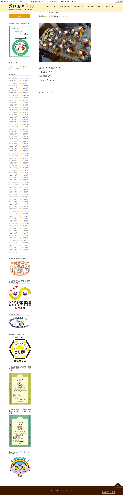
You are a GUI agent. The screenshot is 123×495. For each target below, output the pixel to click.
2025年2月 (13, 93)
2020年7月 (25, 158)
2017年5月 (13, 204)
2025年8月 (25, 86)
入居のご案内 (90, 6)
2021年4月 (13, 148)
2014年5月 (13, 248)
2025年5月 (13, 91)
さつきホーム (63, 16)
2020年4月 (13, 163)
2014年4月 (25, 248)
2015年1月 (13, 238)
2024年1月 (25, 107)
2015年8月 (25, 228)
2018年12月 (14, 182)
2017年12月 (14, 197)
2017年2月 (25, 206)
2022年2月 (13, 136)
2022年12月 (14, 124)
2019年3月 (25, 177)
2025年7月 (13, 88)
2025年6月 (25, 88)
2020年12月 (14, 153)
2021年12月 (14, 139)
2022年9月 (25, 127)
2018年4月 (13, 192)
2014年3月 (13, 250)
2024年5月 (25, 103)
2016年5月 (13, 219)
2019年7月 (25, 173)
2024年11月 (25, 95)
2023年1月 (25, 122)
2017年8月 (25, 199)
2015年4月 (25, 233)
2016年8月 (25, 214)
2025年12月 (25, 81)
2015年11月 (14, 226)
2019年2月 (13, 180)
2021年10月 (14, 141)
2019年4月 (13, 177)
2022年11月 (25, 124)
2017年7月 (13, 202)
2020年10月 (14, 156)
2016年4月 (25, 219)
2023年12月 (14, 110)
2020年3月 (25, 163)
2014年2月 (25, 250)
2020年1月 (25, 165)
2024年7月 (25, 100)
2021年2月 (13, 151)
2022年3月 (25, 134)
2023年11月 (25, 110)
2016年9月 (13, 214)
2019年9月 (25, 170)
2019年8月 (13, 173)
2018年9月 (25, 185)
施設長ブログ (110, 6)
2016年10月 (25, 211)
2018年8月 (13, 187)
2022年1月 (25, 136)
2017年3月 (13, 206)
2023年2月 (13, 122)
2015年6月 (25, 231)
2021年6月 (13, 146)
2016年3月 (13, 221)
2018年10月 (14, 185)
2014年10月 (25, 240)
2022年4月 (13, 134)
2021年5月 (25, 146)
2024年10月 (14, 98)
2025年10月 (25, 83)
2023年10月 (14, 112)
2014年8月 (25, 243)
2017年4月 (25, 204)
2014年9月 (13, 243)
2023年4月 (13, 120)
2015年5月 (13, 233)
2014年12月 (25, 238)
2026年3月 (13, 78)
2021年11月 (25, 139)
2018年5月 (25, 190)
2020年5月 (25, 161)
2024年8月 (13, 100)
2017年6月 (25, 202)
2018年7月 (25, 187)
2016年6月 (25, 216)
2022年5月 (25, 132)
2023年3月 (25, 120)
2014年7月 (13, 245)
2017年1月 (13, 209)
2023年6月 (13, 117)
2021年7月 (25, 144)
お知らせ (24, 66)
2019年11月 (25, 168)
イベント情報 (14, 69)
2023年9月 (25, 112)
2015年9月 (13, 228)
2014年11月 (14, 240)
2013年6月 (13, 252)
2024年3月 (25, 105)
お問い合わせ (56, 1)
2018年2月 (13, 194)
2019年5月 (25, 175)
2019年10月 (14, 170)
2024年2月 (13, 107)
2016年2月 (25, 221)
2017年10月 (25, 197)
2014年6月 (25, 245)
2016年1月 (13, 223)
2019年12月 (14, 168)
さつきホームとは (77, 6)
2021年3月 (25, 148)
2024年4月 (13, 105)
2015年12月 (25, 223)
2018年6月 (13, 190)
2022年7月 (25, 129)
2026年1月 (13, 81)
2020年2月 (13, 165)
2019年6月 (13, 175)
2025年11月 (14, 83)
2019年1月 (25, 180)
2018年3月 (25, 192)
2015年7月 (13, 231)
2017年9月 (13, 199)
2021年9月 (25, 141)
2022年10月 (14, 127)
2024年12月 (14, 95)
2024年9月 (25, 98)
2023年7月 (25, 115)
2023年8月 (13, 115)
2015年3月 (13, 235)
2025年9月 (13, 86)
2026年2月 (25, 78)
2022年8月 (13, 129)
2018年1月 (25, 194)
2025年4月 (25, 91)
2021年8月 (13, 144)
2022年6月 (13, 132)
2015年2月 (25, 235)
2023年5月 (25, 117)
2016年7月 (13, 216)
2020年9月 (25, 156)
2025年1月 (25, 93)
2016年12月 (25, 209)
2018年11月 (25, 182)
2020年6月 (13, 161)
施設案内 (100, 6)
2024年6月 (13, 103)
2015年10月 (25, 226)
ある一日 (49, 92)
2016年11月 (14, 211)
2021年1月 (25, 151)
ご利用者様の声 (64, 6)
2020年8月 (13, 158)
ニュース (54, 6)
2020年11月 (25, 153)
